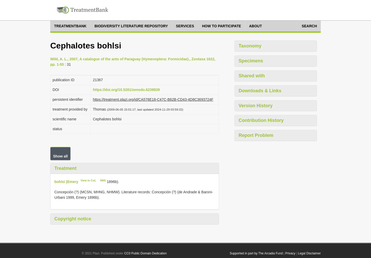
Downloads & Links (260, 90)
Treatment (65, 168)
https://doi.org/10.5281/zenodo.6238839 (126, 90)
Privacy (290, 253)
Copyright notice (72, 218)
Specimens (251, 60)
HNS (103, 180)
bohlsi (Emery (66, 181)
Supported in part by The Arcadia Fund (256, 253)
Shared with (252, 75)
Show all (60, 156)
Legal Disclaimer (309, 253)
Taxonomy (250, 45)
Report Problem (256, 135)
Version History (256, 105)
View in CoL (88, 180)
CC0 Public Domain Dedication (145, 253)
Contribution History (261, 120)
